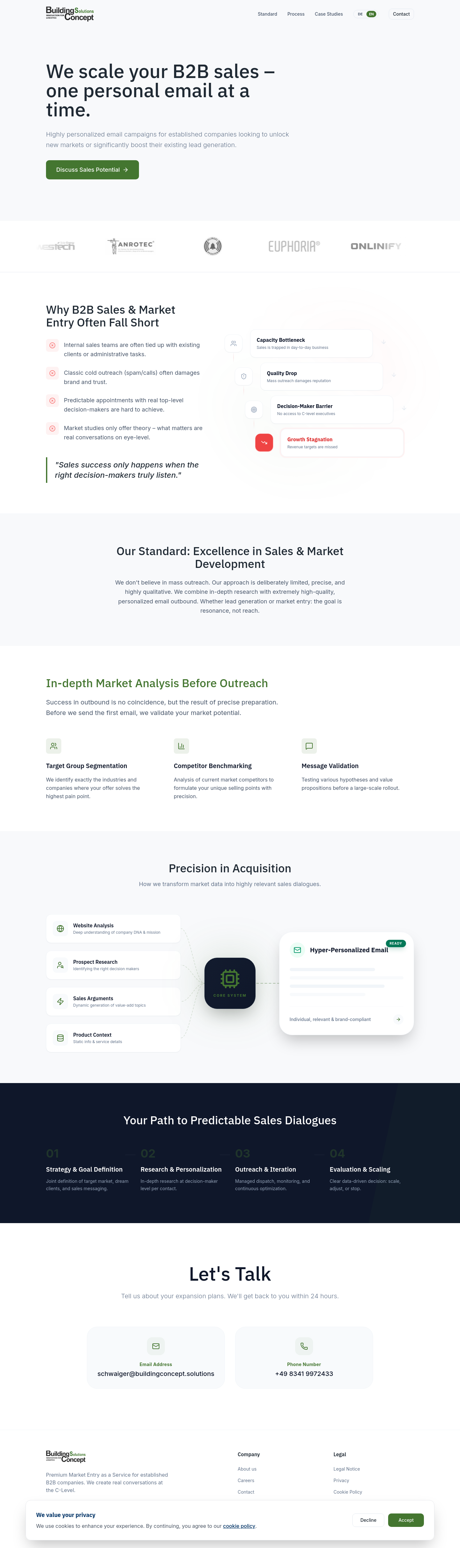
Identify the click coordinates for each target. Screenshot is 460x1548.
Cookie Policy (348, 1492)
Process (296, 14)
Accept (406, 1520)
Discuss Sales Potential (92, 169)
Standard (267, 14)
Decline (368, 1520)
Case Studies (329, 14)
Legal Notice (347, 1469)
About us (247, 1469)
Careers (246, 1480)
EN (371, 14)
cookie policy (239, 1526)
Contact (401, 14)
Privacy (341, 1480)
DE (360, 14)
